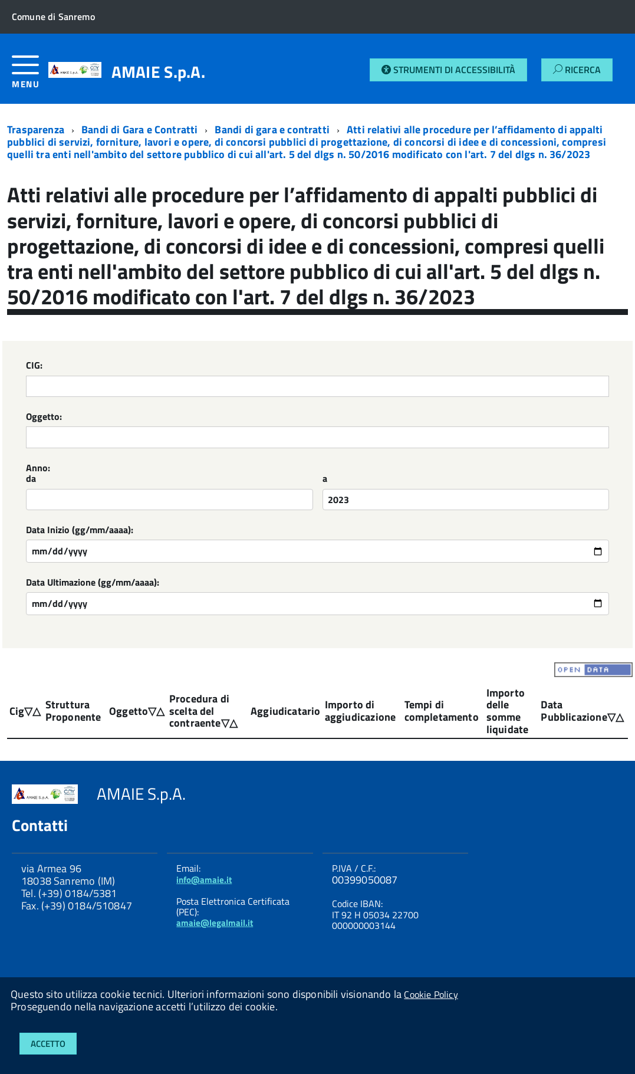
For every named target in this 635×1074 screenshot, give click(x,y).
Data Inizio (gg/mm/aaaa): (79, 530)
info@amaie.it (204, 879)
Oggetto (128, 711)
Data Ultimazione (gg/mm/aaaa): (92, 583)
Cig (17, 711)
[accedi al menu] (30, 76)
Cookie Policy (431, 994)
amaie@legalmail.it (214, 923)
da (31, 479)
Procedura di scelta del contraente (199, 711)
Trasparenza (35, 129)
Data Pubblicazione (574, 711)
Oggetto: (44, 417)
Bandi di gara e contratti (272, 129)
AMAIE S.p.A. (158, 72)
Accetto (48, 1043)
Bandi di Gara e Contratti (139, 129)
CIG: (34, 366)
